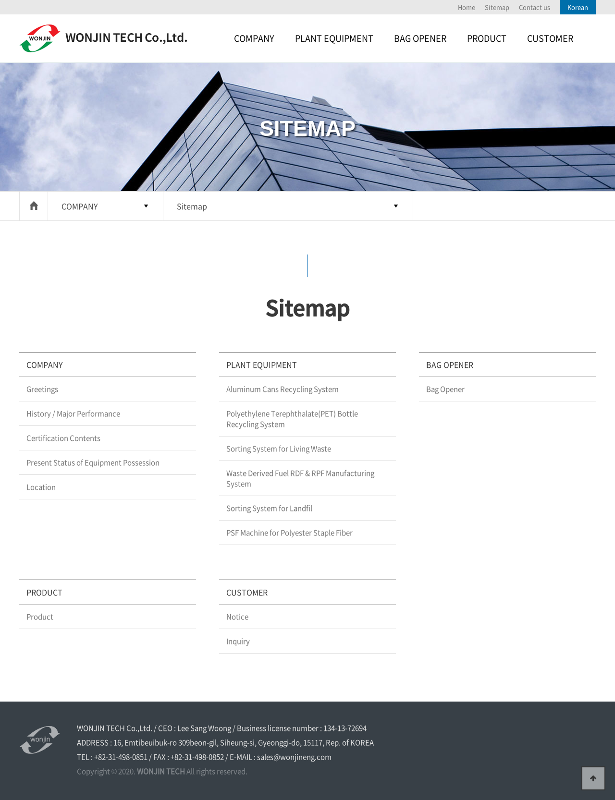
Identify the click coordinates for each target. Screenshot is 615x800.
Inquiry (238, 641)
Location (41, 487)
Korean (577, 7)
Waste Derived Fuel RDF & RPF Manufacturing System (300, 478)
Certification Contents (63, 438)
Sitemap (497, 7)
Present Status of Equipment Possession (93, 462)
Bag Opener (445, 389)
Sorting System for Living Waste (278, 448)
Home (466, 7)
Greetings (42, 389)
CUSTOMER (550, 38)
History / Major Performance (73, 413)
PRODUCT (486, 38)
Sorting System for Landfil (269, 508)
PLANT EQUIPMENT (334, 38)
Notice (237, 616)
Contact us (534, 7)
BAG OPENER (420, 38)
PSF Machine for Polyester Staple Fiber (289, 532)
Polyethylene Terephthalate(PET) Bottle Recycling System (292, 418)
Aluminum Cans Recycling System (282, 389)
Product (39, 616)
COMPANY (254, 38)
